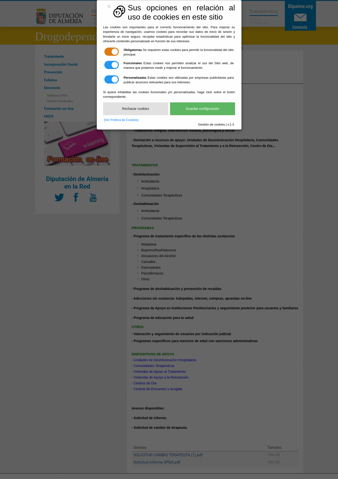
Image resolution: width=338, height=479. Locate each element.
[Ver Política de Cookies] (121, 120)
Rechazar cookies (135, 109)
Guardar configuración (202, 109)
